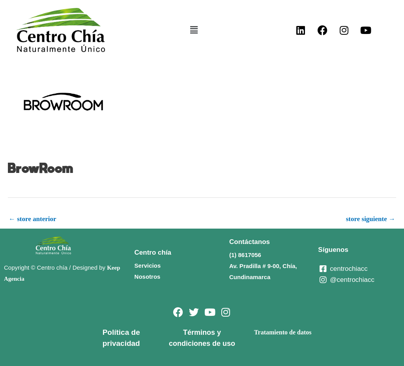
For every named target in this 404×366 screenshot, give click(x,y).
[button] (193, 30)
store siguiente (370, 219)
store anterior (32, 219)
